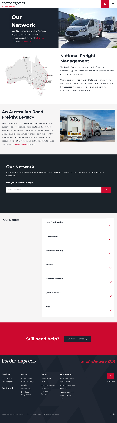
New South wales (67, 378)
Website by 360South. (51, 414)
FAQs (43, 382)
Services (6, 374)
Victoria (63, 389)
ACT (61, 399)
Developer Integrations (26, 393)
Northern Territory (67, 385)
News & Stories (27, 378)
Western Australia (67, 392)
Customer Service (48, 385)
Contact (44, 374)
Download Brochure (45, 390)
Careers (44, 394)
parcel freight (26, 41)
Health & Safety (27, 382)
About (24, 374)
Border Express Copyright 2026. (13, 414)
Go (106, 190)
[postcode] (53, 190)
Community (26, 389)
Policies (24, 385)
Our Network (46, 378)
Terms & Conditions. (34, 414)
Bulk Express (7, 378)
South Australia (66, 395)
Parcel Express (7, 382)
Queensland (65, 382)
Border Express (21, 144)
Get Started (7, 388)
